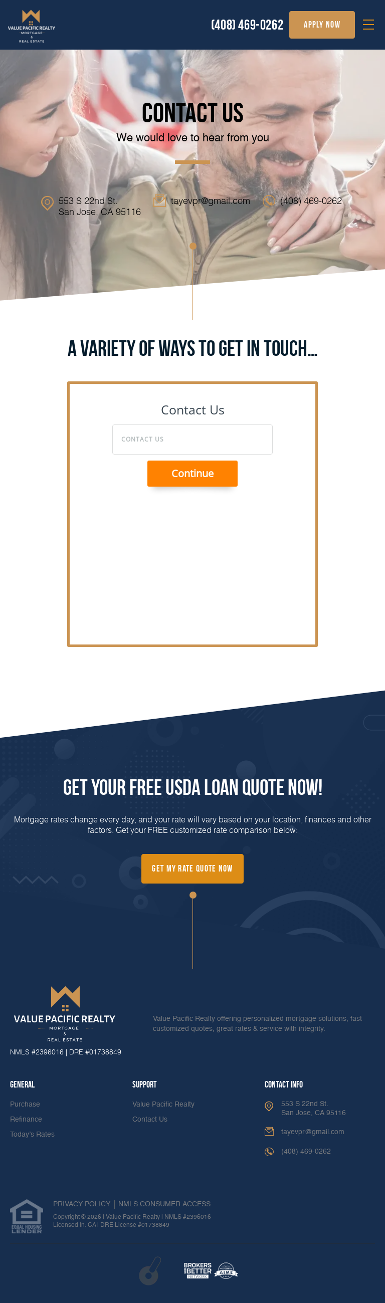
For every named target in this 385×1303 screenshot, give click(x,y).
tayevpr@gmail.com (210, 200)
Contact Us (149, 1119)
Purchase (25, 1104)
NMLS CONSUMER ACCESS (164, 1204)
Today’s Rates (32, 1134)
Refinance (26, 1119)
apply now (322, 25)
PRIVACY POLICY (81, 1204)
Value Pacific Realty (163, 1104)
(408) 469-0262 (247, 25)
